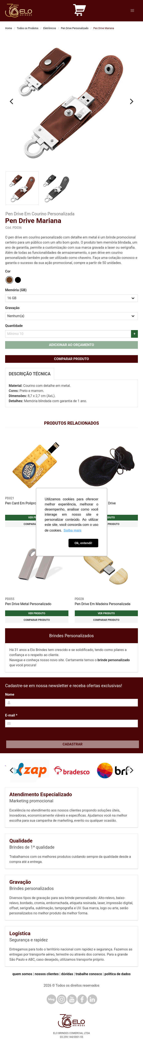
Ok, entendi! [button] (83, 543)
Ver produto (36, 613)
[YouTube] (72, 999)
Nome (9, 694)
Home (8, 28)
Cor (7, 271)
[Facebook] (82, 999)
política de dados (117, 974)
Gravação (12, 308)
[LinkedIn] (92, 999)
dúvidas (67, 974)
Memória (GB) (16, 290)
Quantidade (14, 326)
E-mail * (11, 715)
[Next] (131, 101)
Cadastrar (72, 744)
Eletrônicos (49, 28)
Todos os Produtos (27, 28)
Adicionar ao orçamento (71, 345)
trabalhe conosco (89, 974)
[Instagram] (61, 999)
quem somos (22, 974)
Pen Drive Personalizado (74, 28)
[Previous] (12, 101)
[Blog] (51, 999)
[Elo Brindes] (18, 10)
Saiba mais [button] (72, 530)
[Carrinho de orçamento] (79, 11)
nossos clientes (47, 974)
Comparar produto (71, 359)
